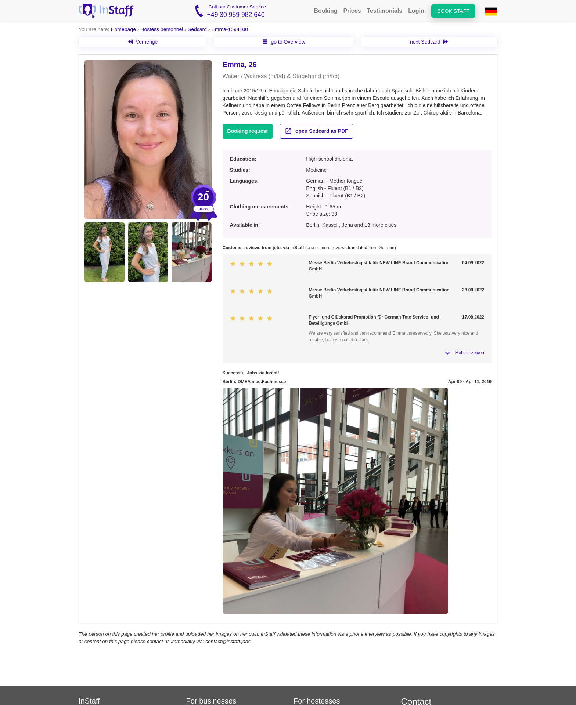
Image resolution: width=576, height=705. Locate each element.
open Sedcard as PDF (316, 131)
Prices (352, 11)
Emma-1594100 (229, 29)
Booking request (247, 131)
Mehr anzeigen (469, 352)
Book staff (453, 11)
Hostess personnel (161, 29)
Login (416, 11)
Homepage (123, 29)
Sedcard (197, 29)
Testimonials (385, 11)
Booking (325, 11)
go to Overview (284, 42)
